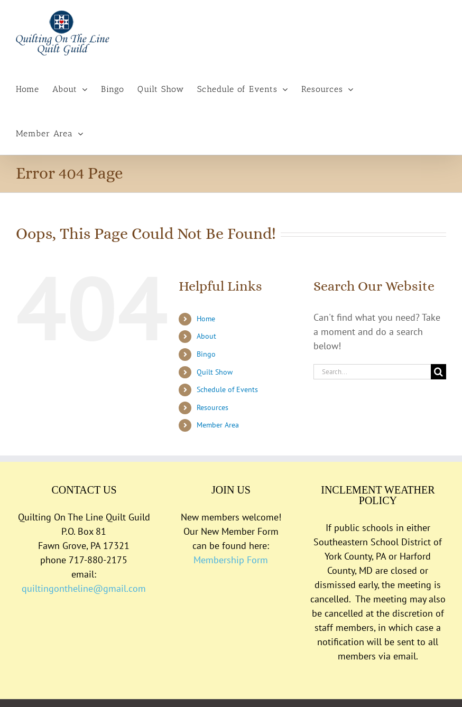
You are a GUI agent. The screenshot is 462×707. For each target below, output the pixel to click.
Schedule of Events (227, 389)
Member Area (218, 425)
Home (206, 318)
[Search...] (372, 371)
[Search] (438, 371)
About (206, 336)
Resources (212, 407)
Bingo (206, 354)
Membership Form (230, 560)
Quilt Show (215, 372)
